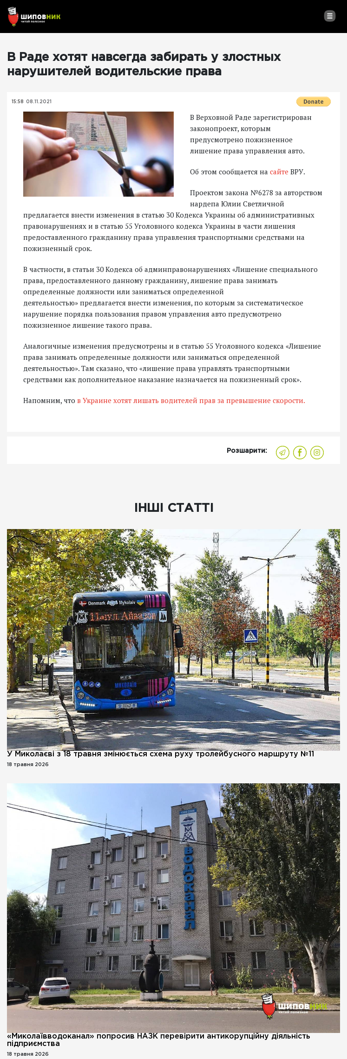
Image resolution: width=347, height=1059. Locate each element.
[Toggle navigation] (329, 15)
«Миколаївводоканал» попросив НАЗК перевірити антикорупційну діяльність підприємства (158, 1040)
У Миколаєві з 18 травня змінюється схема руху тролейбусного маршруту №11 (160, 754)
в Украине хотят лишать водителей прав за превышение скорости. (190, 400)
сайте (280, 171)
